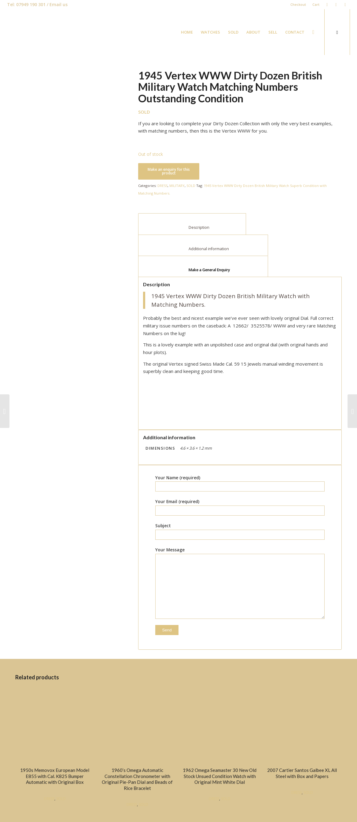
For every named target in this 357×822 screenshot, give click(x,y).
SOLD (190, 185)
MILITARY (177, 185)
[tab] (203, 266)
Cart (315, 4)
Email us (59, 4)
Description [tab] (192, 227)
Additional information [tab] (203, 248)
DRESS (162, 185)
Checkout (298, 4)
